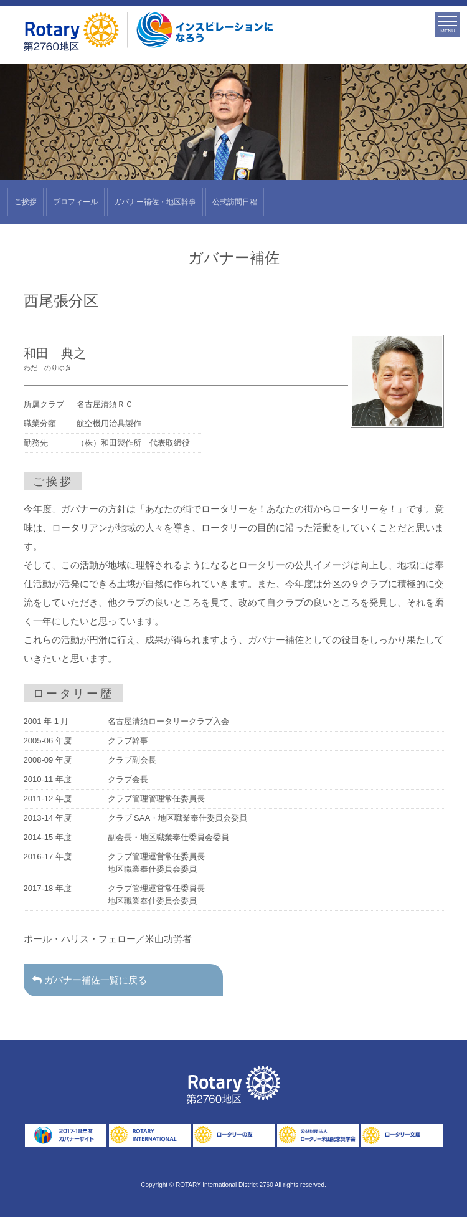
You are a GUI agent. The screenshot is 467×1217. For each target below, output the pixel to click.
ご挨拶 (25, 202)
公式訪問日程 (234, 202)
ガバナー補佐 (155, 201)
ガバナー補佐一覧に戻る (92, 980)
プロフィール (75, 202)
